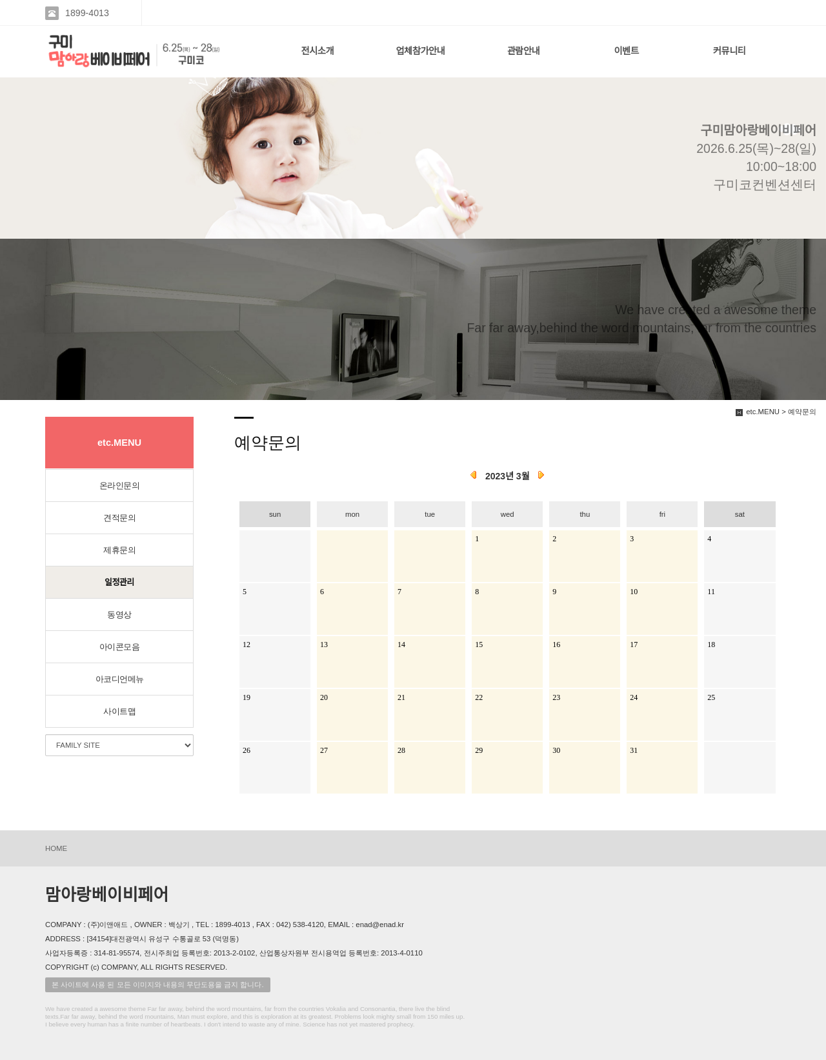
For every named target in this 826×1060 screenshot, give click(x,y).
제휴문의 (119, 550)
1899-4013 (87, 13)
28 (401, 750)
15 (479, 644)
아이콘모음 (119, 647)
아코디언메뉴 (120, 679)
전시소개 (317, 51)
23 (556, 697)
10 (634, 591)
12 (246, 644)
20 (324, 697)
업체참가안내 (420, 51)
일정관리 (119, 582)
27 (324, 750)
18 (711, 644)
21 (401, 697)
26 (246, 750)
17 (634, 644)
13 (324, 644)
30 (556, 750)
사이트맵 (119, 711)
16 (556, 644)
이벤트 (626, 51)
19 (246, 697)
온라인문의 (119, 485)
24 (634, 697)
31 (634, 750)
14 (401, 644)
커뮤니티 (729, 51)
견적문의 (119, 518)
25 (711, 697)
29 (479, 750)
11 (711, 591)
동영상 (119, 614)
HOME (56, 848)
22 (479, 697)
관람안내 (523, 51)
